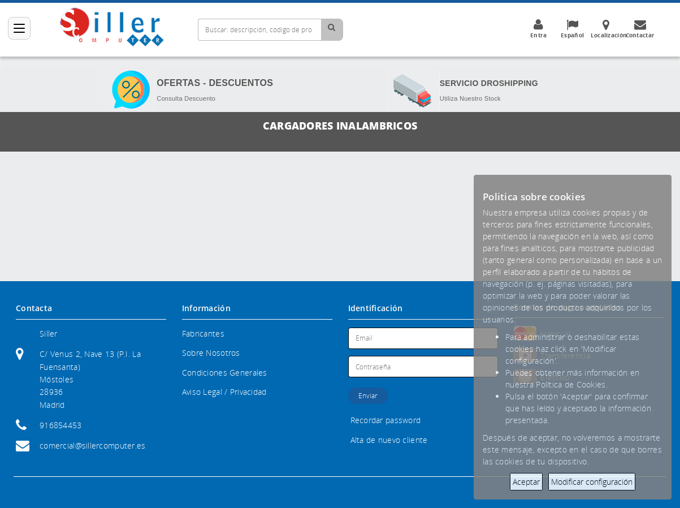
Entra (539, 29)
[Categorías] (19, 28)
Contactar (640, 29)
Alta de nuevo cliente (389, 439)
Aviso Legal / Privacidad (224, 391)
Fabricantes (203, 333)
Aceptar (526, 481)
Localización (609, 29)
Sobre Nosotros (211, 352)
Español (572, 29)
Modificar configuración (592, 481)
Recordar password (385, 420)
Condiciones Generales (224, 372)
